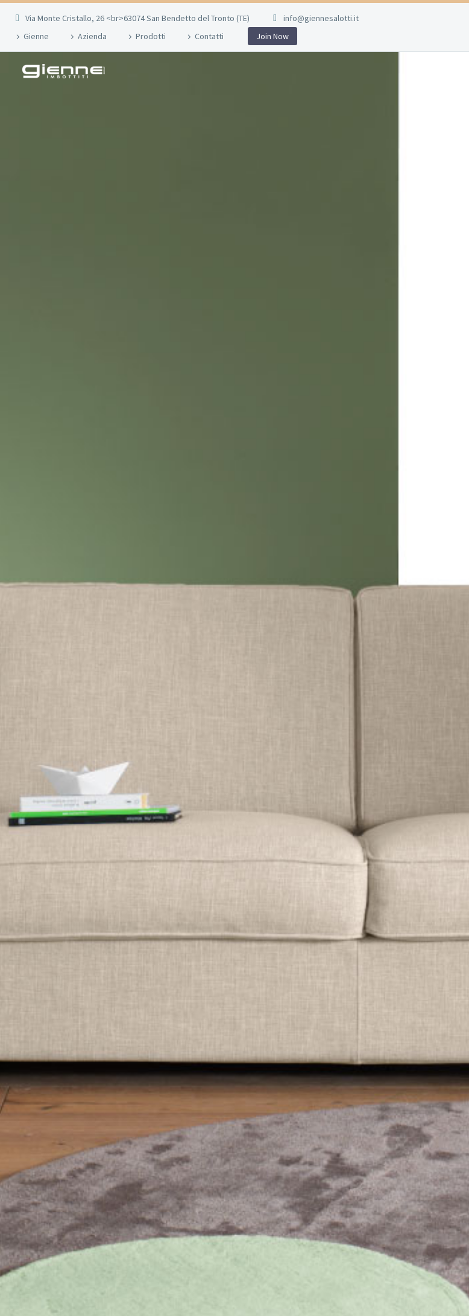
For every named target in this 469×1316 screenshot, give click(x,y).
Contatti (209, 36)
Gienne (36, 36)
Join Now (272, 36)
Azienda (92, 36)
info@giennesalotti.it (321, 18)
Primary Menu (435, 71)
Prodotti (151, 36)
